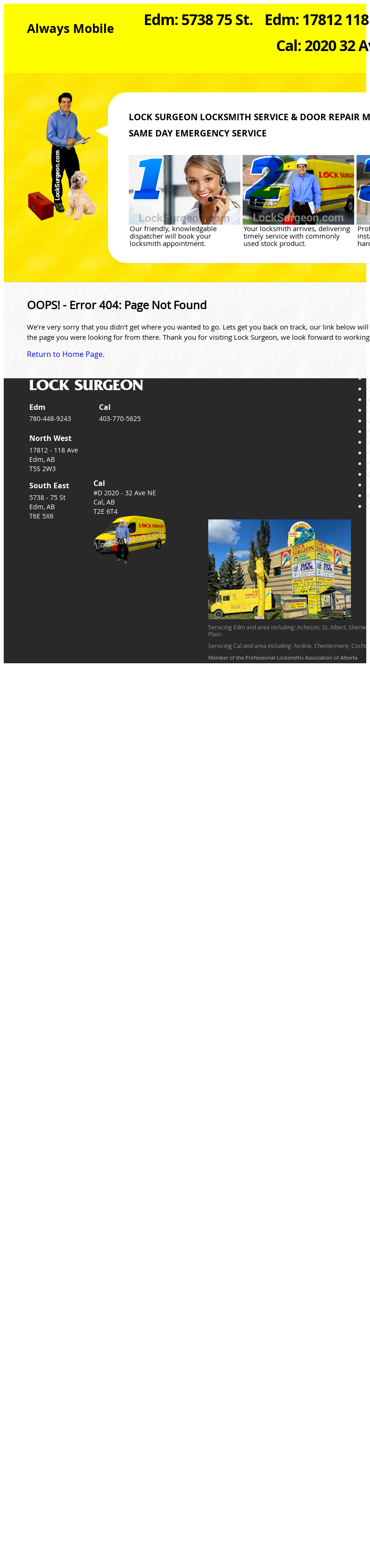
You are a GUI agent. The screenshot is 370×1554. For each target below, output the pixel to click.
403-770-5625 (120, 418)
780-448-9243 (50, 418)
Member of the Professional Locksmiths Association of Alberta (282, 657)
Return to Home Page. (66, 354)
